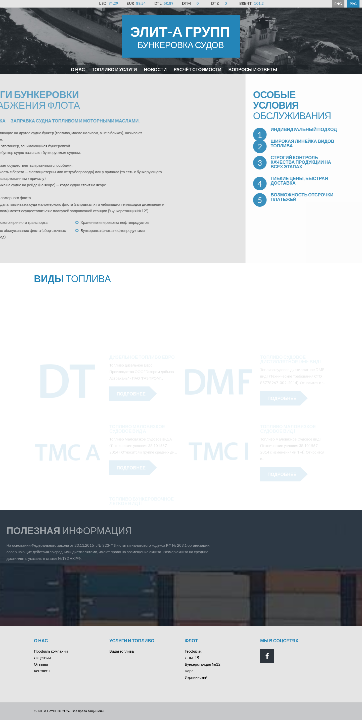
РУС (353, 4)
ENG (338, 4)
